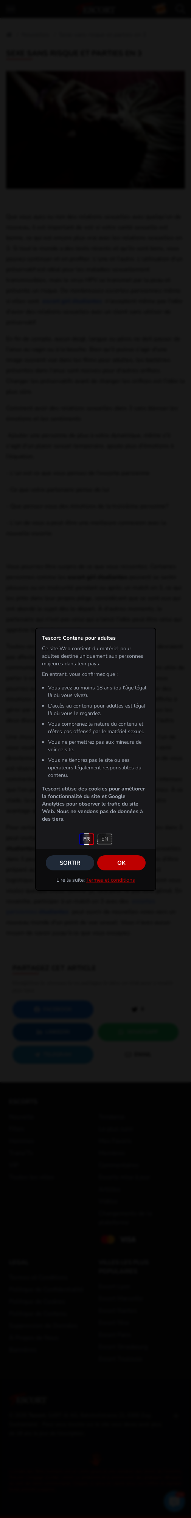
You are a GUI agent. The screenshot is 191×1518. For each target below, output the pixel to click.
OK (121, 863)
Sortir (70, 863)
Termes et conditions (110, 880)
